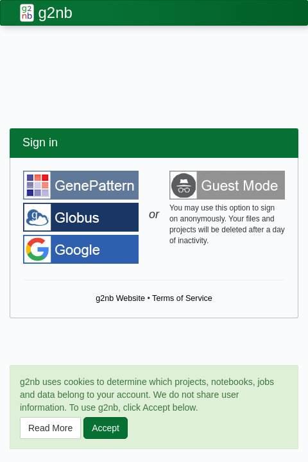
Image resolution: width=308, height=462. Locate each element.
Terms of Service (182, 298)
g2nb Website (120, 298)
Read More (50, 428)
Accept (105, 428)
